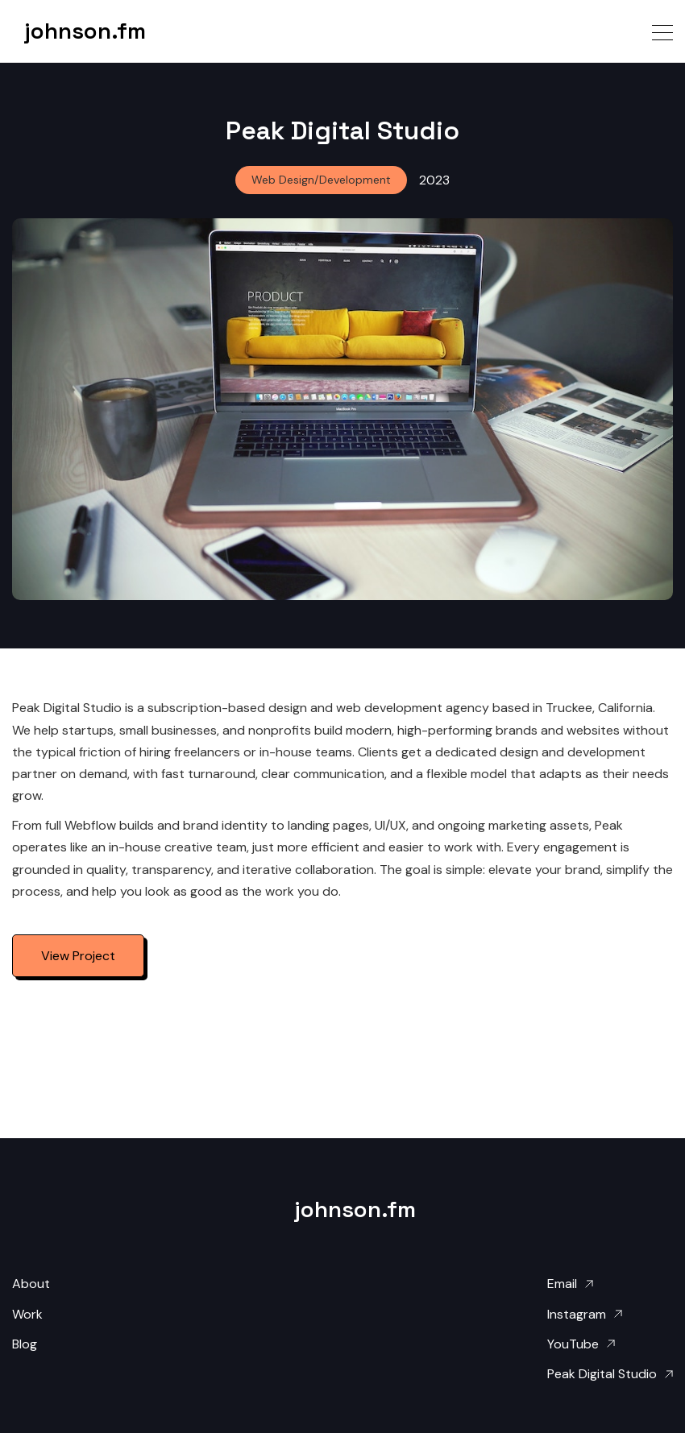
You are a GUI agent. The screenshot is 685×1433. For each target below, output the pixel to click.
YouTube (573, 1344)
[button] (662, 31)
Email (562, 1283)
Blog (24, 1344)
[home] (72, 31)
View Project (78, 955)
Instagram (576, 1314)
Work (27, 1314)
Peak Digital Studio (602, 1373)
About (31, 1283)
